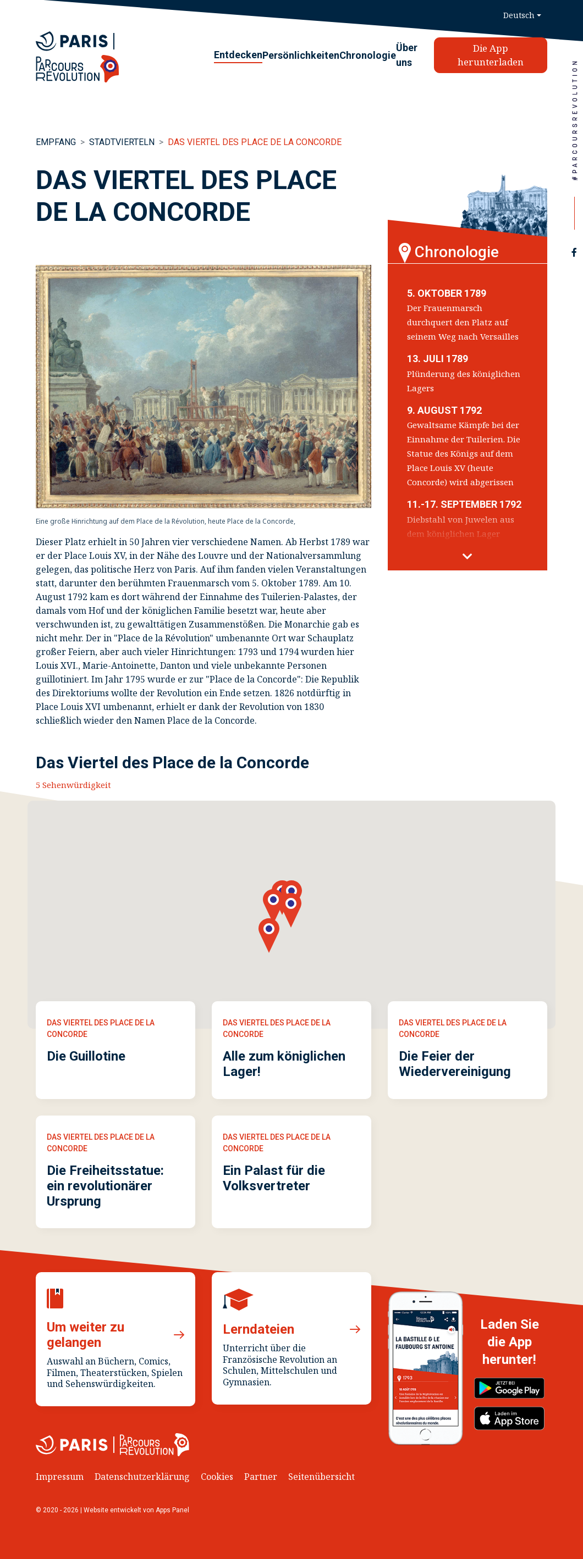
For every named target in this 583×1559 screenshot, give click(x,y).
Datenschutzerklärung (142, 1477)
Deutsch (519, 15)
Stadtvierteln (122, 142)
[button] (467, 556)
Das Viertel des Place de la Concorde (255, 142)
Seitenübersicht (321, 1477)
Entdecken (238, 54)
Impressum (60, 1477)
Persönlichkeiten (300, 55)
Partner (260, 1477)
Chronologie (367, 55)
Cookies (217, 1477)
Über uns (406, 55)
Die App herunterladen (491, 55)
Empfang (56, 142)
